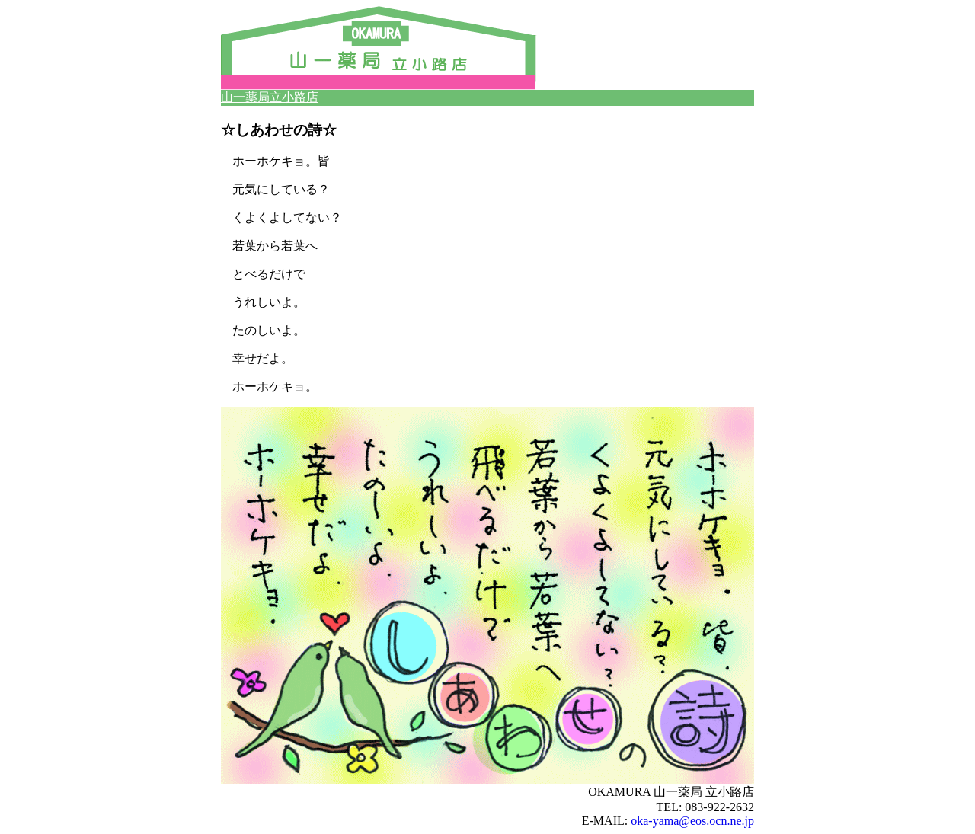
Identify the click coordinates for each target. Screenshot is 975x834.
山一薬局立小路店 (269, 97)
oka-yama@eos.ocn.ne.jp (692, 820)
